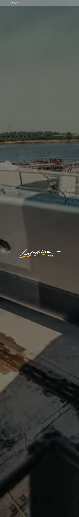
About (43, 2)
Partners (63, 2)
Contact (69, 2)
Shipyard (54, 2)
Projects (48, 2)
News (58, 2)
